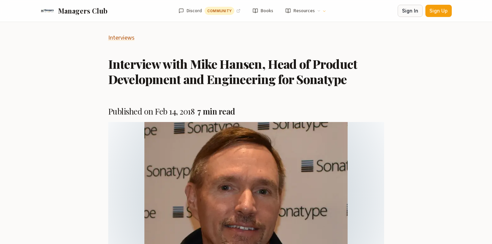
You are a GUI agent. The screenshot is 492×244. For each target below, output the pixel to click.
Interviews (121, 38)
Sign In (410, 11)
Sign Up (438, 11)
